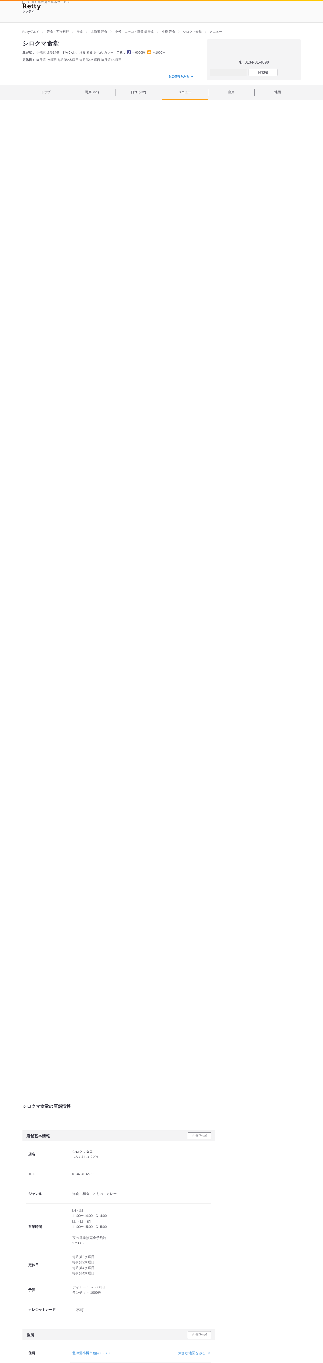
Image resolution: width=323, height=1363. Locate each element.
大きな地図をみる (193, 1353)
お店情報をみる (180, 76)
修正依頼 (201, 1135)
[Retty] (31, 6)
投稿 (265, 72)
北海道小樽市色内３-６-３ (92, 1353)
